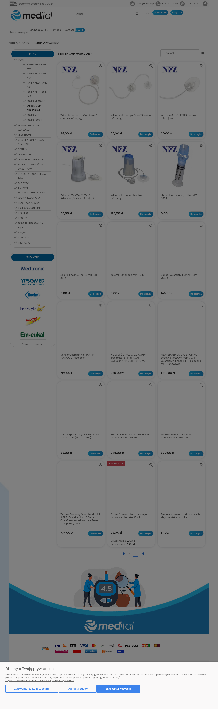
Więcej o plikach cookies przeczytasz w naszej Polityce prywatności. (39, 680)
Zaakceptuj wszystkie (118, 688)
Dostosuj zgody (78, 688)
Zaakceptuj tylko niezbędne (31, 688)
